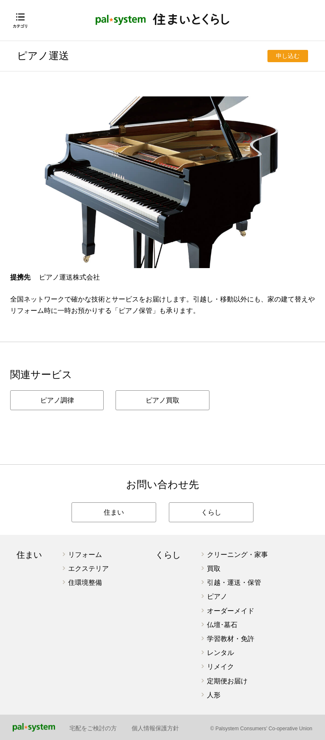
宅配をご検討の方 (93, 728)
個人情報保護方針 (155, 728)
